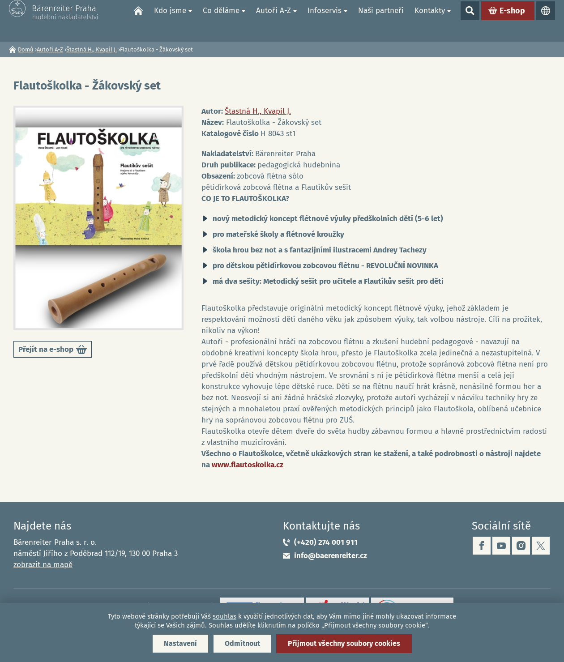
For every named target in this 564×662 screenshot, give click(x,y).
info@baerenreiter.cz (330, 555)
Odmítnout (242, 643)
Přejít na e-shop (52, 351)
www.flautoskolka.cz (247, 465)
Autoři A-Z (273, 20)
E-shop (512, 21)
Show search (470, 20)
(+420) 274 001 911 (326, 542)
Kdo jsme (170, 20)
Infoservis (325, 20)
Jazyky (545, 20)
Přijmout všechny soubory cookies (344, 643)
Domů (138, 20)
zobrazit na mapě (43, 564)
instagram (521, 546)
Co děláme (221, 20)
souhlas (224, 616)
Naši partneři (381, 20)
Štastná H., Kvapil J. (91, 49)
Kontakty (429, 20)
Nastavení (180, 643)
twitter (541, 546)
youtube (501, 546)
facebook (482, 546)
